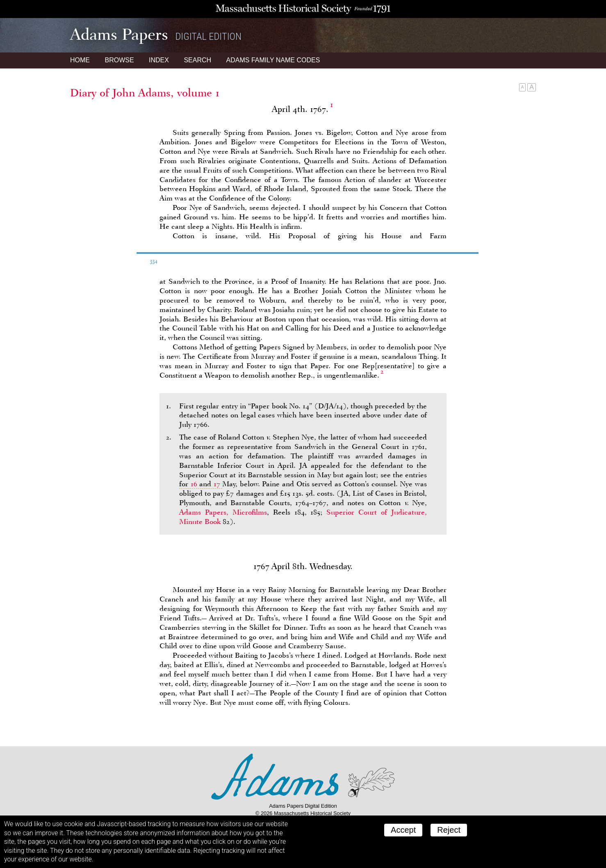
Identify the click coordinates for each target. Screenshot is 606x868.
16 (194, 483)
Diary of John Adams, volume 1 (145, 92)
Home (80, 60)
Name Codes (273, 60)
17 (217, 483)
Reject (448, 829)
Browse (119, 60)
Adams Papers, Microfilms (223, 512)
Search (197, 60)
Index (159, 60)
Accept (403, 829)
